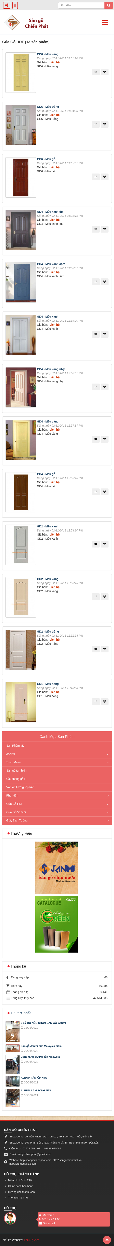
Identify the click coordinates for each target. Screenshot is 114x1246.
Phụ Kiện (12, 795)
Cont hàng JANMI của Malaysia (40, 1056)
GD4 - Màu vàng (48, 421)
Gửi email (47, 1223)
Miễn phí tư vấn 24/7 (20, 1180)
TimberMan (13, 762)
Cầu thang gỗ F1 (17, 778)
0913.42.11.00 (49, 1219)
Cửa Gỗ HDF (14, 803)
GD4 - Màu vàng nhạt (51, 369)
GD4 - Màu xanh (48, 316)
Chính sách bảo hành (20, 1186)
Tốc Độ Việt (31, 1240)
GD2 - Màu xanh (48, 526)
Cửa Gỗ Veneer (16, 812)
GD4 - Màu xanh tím (50, 211)
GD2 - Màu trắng (48, 631)
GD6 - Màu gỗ (46, 159)
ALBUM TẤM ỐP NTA (34, 1077)
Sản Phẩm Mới (15, 745)
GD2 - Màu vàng (48, 579)
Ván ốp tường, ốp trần (20, 787)
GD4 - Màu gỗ (46, 474)
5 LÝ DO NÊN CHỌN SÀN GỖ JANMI (43, 1022)
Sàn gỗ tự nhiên (16, 770)
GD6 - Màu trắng (48, 106)
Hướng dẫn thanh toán (21, 1191)
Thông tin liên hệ (18, 1197)
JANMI (10, 754)
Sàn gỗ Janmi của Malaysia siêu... (42, 1046)
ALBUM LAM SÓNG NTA (36, 1090)
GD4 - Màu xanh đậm (51, 264)
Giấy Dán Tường (16, 820)
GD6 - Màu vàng (48, 54)
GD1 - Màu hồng (48, 684)
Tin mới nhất (21, 1013)
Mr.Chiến (48, 1215)
